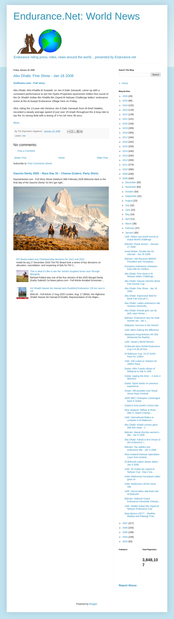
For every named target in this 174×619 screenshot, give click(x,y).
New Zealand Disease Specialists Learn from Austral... (142, 456)
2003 (125, 541)
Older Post (102, 157)
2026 (125, 96)
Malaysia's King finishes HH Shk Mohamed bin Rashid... (141, 336)
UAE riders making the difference (142, 330)
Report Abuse (128, 585)
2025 (125, 100)
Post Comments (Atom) (40, 163)
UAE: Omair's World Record (139, 341)
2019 (125, 128)
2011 (125, 164)
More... (17, 122)
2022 (125, 114)
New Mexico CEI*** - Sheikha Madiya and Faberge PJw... (140, 515)
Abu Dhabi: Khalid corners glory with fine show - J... (141, 426)
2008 (125, 178)
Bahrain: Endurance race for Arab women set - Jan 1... (142, 319)
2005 (125, 532)
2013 (125, 155)
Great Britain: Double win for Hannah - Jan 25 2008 (139, 253)
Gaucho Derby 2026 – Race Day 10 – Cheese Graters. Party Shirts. (56, 173)
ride (24, 136)
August (129, 200)
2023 (125, 110)
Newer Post (20, 157)
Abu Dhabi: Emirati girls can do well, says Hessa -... (141, 312)
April (127, 219)
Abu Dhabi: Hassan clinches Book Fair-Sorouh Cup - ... (142, 282)
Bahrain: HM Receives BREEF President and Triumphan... (140, 260)
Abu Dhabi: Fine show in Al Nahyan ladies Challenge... (140, 275)
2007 (125, 523)
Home (61, 157)
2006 (125, 527)
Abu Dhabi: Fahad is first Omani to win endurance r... (142, 441)
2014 (125, 151)
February (130, 228)
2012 (125, 160)
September (131, 196)
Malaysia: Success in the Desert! (142, 325)
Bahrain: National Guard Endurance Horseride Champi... (142, 500)
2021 (125, 119)
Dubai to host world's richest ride (141, 405)
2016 (125, 142)
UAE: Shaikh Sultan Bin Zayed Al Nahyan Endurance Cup (142, 507)
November (131, 187)
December (131, 182)
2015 (125, 146)
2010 (125, 169)
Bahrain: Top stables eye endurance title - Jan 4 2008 (140, 448)
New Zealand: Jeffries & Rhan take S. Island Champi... (140, 411)
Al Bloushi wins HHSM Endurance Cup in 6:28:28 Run (142, 348)
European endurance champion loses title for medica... (141, 267)
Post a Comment (26, 151)
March (128, 223)
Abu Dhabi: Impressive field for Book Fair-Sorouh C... (141, 297)
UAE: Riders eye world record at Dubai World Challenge (141, 238)
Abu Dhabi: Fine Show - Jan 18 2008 (43, 76)
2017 (125, 137)
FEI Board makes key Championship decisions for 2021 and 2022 (50, 259)
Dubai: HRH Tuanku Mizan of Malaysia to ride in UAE (140, 370)
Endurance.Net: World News (76, 16)
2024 (125, 105)
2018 (125, 132)
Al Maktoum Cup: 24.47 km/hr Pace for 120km (140, 355)
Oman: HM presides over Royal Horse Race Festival (141, 392)
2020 (125, 123)
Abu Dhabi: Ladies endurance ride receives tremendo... (142, 304)
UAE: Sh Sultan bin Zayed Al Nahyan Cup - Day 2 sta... (139, 470)
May (127, 214)
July (127, 205)
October (129, 191)
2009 (125, 174)
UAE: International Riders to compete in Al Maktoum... (139, 419)
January (129, 232)
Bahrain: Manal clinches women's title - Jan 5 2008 (142, 433)
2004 (125, 537)
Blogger (93, 604)
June (128, 210)
